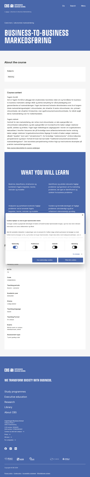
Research (9, 402)
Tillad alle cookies (70, 260)
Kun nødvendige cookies (45, 260)
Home (7, 11)
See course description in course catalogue (23, 148)
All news (6, 437)
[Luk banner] (82, 215)
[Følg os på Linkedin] (16, 448)
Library (8, 407)
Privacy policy (8, 473)
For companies (8, 440)
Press (6, 434)
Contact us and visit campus (13, 431)
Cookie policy (18, 473)
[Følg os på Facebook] (5, 448)
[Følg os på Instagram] (10, 448)
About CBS (10, 412)
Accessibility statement (29, 473)
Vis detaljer (76, 254)
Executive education (15, 397)
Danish (62, 6)
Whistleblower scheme (43, 473)
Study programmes (15, 391)
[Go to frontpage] (15, 5)
